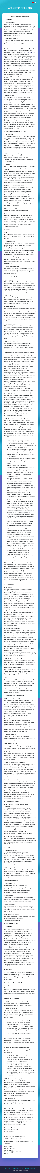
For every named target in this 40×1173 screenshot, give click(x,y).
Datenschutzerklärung (18, 1168)
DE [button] (34, 2)
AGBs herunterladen (30, 1168)
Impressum (7, 1168)
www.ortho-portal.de (29, 52)
